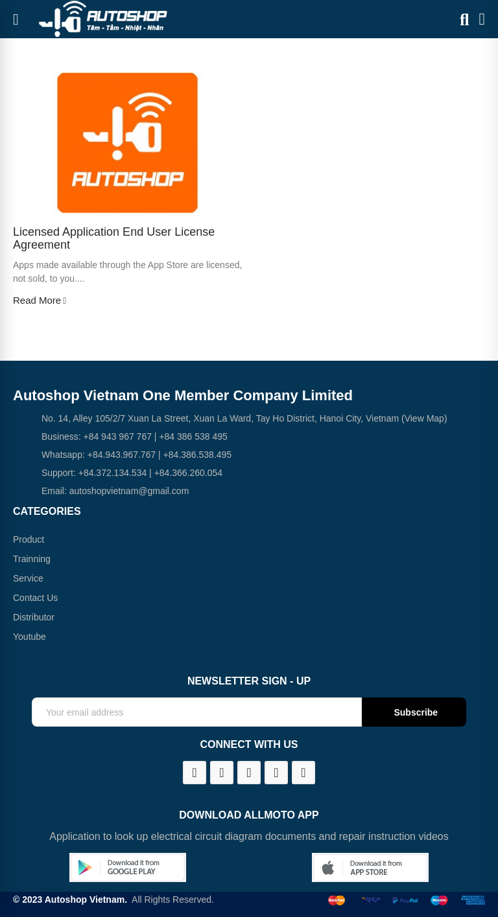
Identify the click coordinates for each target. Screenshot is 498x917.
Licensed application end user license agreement (114, 238)
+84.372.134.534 (112, 473)
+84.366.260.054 (188, 473)
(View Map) (423, 418)
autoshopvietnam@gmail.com (129, 491)
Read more (39, 300)
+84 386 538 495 (193, 436)
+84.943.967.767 (122, 454)
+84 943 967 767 (117, 436)
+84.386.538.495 (197, 454)
